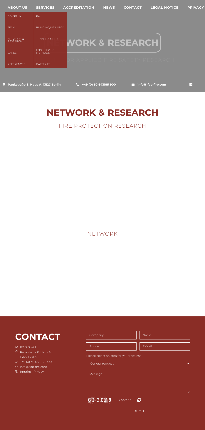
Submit (138, 411)
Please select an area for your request (113, 356)
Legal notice (165, 7)
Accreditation (78, 7)
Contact (133, 7)
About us (17, 7)
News (109, 7)
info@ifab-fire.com (151, 84)
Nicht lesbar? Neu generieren (139, 400)
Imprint (25, 371)
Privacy (38, 371)
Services (45, 7)
